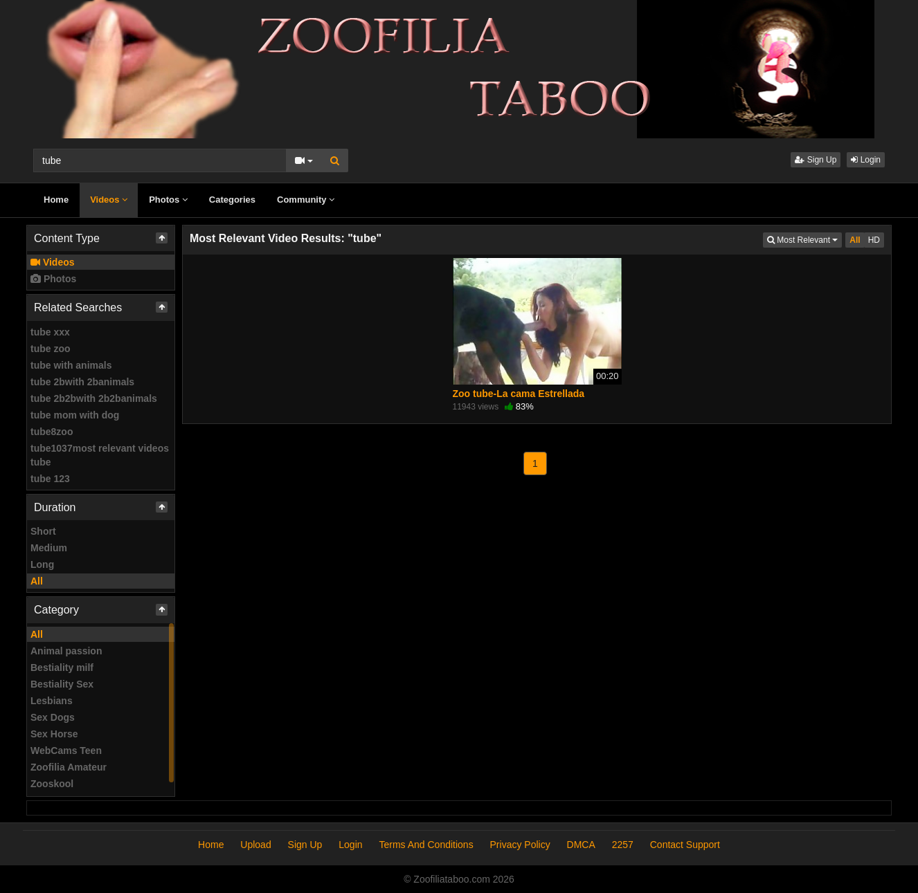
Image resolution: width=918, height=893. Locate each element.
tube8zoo (51, 431)
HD (874, 240)
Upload (255, 844)
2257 (622, 844)
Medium (48, 547)
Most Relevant (804, 239)
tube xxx (50, 332)
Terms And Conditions (426, 844)
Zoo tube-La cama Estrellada (519, 393)
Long (42, 564)
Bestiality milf (61, 667)
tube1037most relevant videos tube (99, 455)
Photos (168, 199)
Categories (232, 199)
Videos (108, 199)
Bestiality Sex (61, 684)
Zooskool (51, 783)
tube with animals (70, 365)
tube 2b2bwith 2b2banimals (93, 398)
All (36, 581)
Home (56, 199)
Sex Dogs (52, 717)
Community (305, 199)
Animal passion (66, 650)
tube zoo (50, 348)
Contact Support (685, 844)
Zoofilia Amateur (68, 767)
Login (866, 160)
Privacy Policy (520, 844)
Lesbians (51, 700)
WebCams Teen (66, 750)
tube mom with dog (74, 415)
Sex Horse (54, 733)
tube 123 (50, 478)
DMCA (581, 844)
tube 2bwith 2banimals (82, 381)
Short (43, 531)
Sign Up (815, 160)
